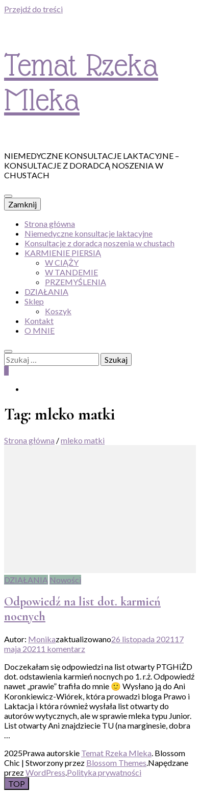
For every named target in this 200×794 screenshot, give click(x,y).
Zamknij (22, 204)
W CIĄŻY (62, 262)
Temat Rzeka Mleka (116, 753)
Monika (42, 639)
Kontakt (39, 320)
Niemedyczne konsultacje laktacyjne (88, 233)
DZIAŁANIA (46, 291)
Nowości (65, 580)
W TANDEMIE (71, 272)
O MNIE (39, 330)
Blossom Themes (116, 762)
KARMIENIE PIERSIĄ (62, 253)
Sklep (34, 301)
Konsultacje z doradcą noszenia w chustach (99, 243)
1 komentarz (63, 648)
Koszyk (58, 311)
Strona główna (49, 223)
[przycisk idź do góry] (16, 783)
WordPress (45, 772)
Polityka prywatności (104, 772)
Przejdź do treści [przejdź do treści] (33, 9)
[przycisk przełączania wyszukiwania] (8, 351)
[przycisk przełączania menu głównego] (8, 196)
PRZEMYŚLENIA (75, 282)
